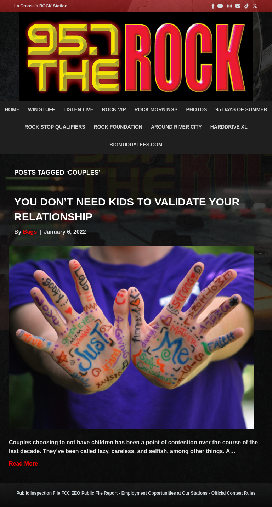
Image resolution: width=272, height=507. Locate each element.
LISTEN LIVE (78, 109)
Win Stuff (41, 109)
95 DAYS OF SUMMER (241, 109)
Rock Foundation (118, 127)
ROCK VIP (114, 109)
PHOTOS (196, 109)
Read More (23, 464)
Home (12, 109)
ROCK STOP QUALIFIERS (54, 127)
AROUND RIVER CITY (176, 127)
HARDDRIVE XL (229, 127)
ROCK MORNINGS (155, 109)
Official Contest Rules (233, 493)
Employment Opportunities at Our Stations (164, 493)
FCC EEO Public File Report (89, 493)
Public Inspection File (38, 493)
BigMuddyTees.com (135, 144)
